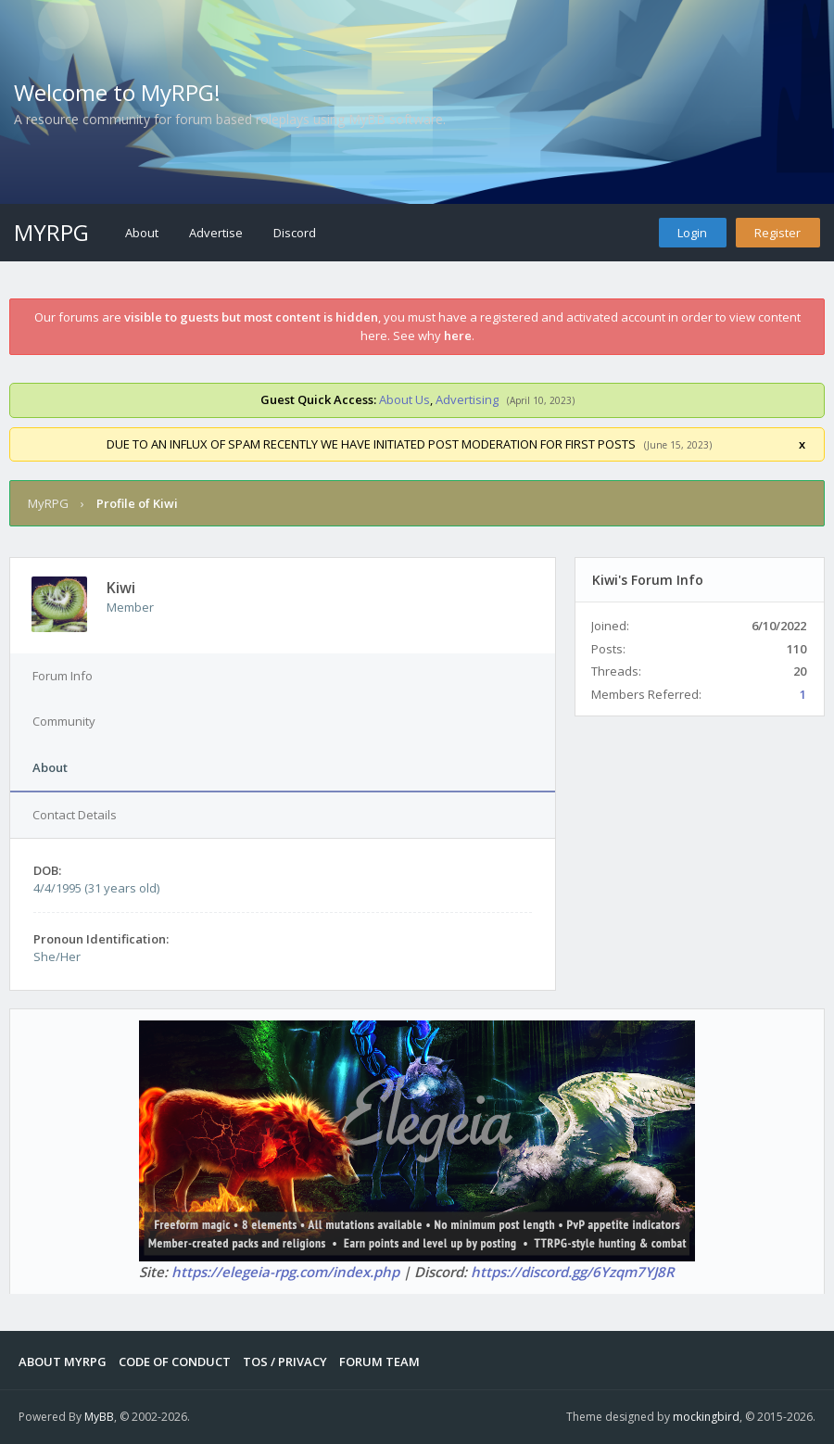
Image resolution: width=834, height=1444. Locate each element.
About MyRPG (63, 1361)
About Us (404, 399)
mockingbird (706, 1417)
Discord (294, 232)
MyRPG (51, 232)
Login (692, 232)
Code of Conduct (175, 1361)
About (141, 232)
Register (777, 232)
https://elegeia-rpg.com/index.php (285, 1271)
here (458, 335)
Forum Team (379, 1361)
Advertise (216, 232)
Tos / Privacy (285, 1361)
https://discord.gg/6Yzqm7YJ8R (573, 1271)
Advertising (467, 399)
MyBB (99, 1417)
